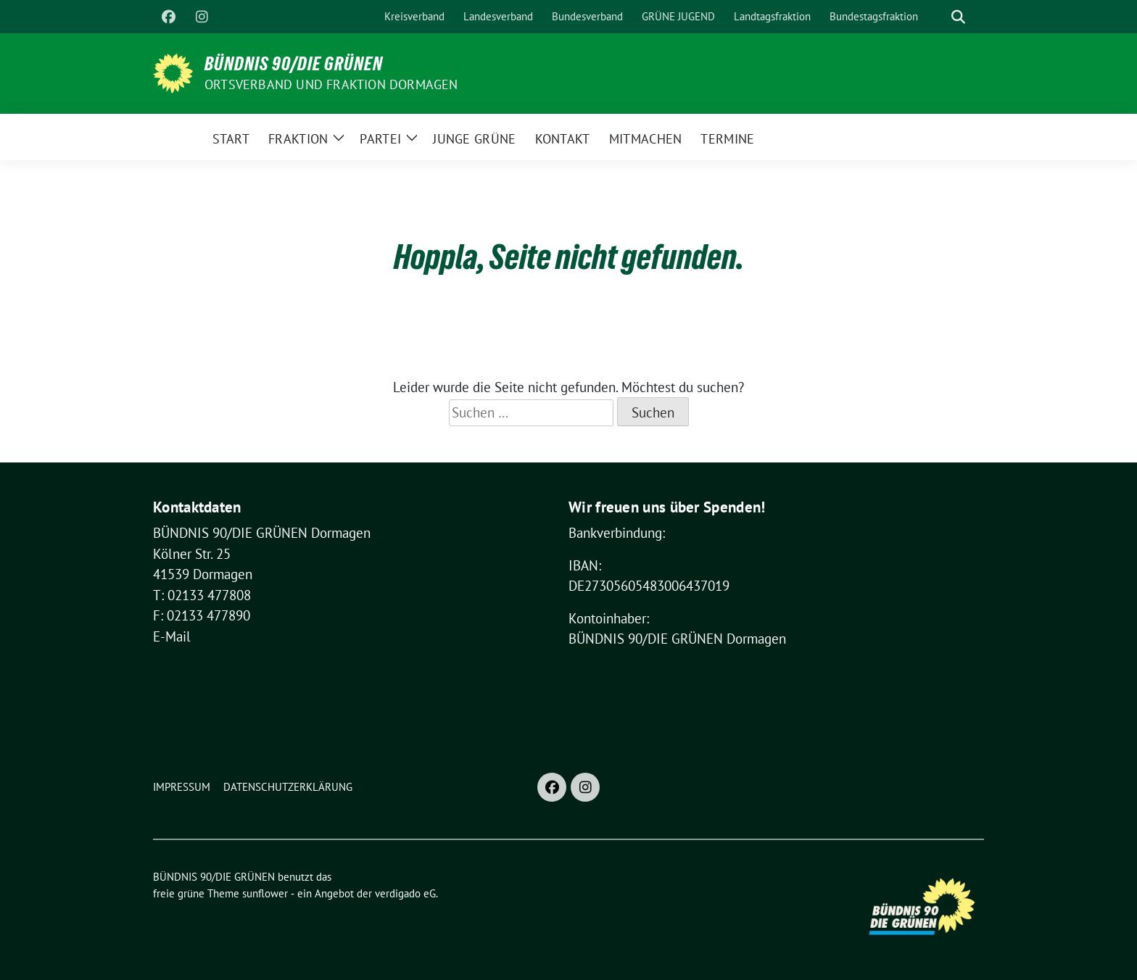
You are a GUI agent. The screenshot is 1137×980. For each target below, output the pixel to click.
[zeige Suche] (958, 17)
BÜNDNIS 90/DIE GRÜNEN (293, 64)
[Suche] (937, 17)
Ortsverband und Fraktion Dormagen (331, 84)
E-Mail (172, 636)
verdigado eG (405, 893)
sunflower (265, 893)
